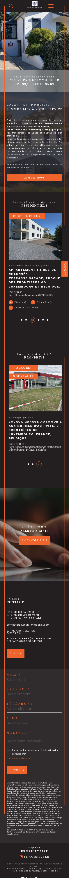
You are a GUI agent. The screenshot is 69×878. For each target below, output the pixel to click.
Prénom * (18, 673)
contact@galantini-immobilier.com (28, 608)
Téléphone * (22, 688)
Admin (14, 855)
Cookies (53, 855)
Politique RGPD (40, 855)
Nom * (14, 659)
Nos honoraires (16, 853)
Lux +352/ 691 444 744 (24, 602)
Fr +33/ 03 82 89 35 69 (34, 84)
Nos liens (24, 855)
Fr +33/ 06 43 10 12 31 (23, 599)
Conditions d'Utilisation (36, 816)
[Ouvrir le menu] (51, 6)
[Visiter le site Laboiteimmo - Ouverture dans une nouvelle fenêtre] (34, 867)
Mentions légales (52, 853)
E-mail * (17, 702)
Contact (64, 269)
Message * (19, 717)
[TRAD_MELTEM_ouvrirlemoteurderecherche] (11, 6)
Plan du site (33, 853)
